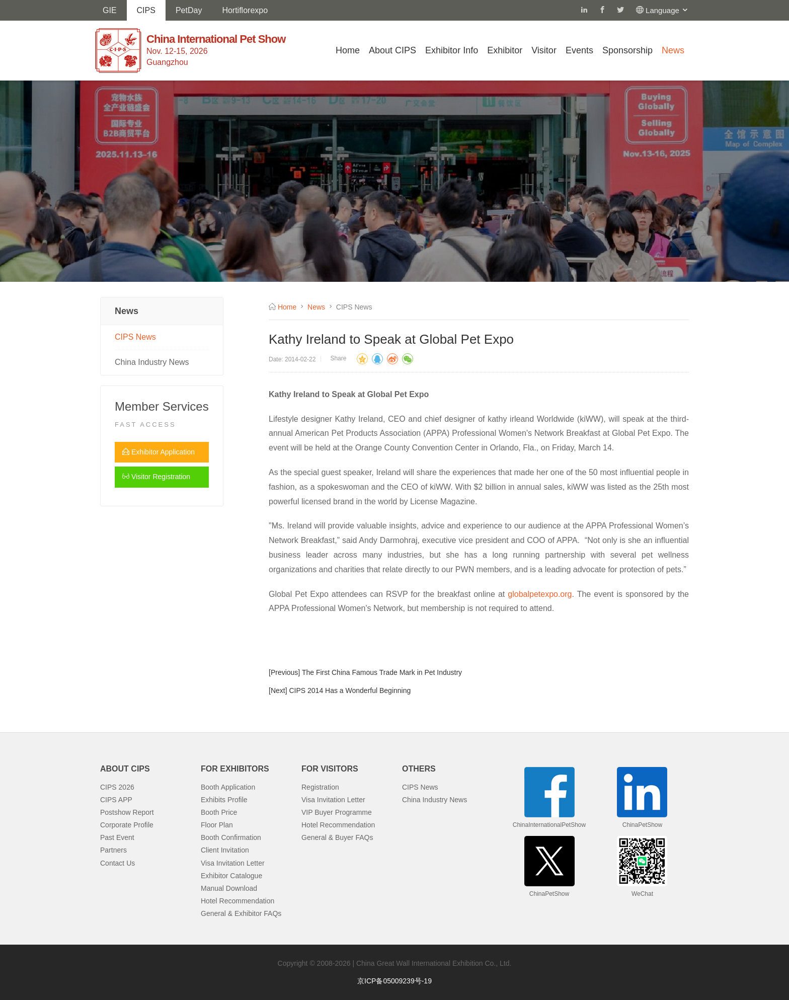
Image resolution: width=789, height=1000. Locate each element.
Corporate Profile (126, 825)
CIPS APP (116, 800)
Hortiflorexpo (245, 10)
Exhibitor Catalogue (231, 876)
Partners (113, 850)
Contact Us (117, 863)
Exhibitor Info (451, 50)
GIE (110, 10)
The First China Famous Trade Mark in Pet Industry (382, 672)
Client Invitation (225, 850)
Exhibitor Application (158, 452)
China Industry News (152, 362)
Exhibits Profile (224, 800)
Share (338, 358)
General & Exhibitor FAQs (241, 913)
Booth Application (228, 787)
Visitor (544, 50)
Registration (320, 787)
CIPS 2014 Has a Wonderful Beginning (350, 690)
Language (667, 10)
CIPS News (135, 337)
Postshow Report (127, 812)
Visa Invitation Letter (233, 863)
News (673, 50)
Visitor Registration (156, 477)
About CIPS (392, 50)
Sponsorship (627, 50)
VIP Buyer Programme (336, 812)
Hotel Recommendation (237, 901)
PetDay (189, 10)
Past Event (117, 837)
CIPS (146, 10)
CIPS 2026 (117, 787)
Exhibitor (504, 50)
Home (348, 50)
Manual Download (229, 888)
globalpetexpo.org (540, 594)
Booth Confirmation (231, 837)
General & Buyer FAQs (337, 837)
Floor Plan (217, 825)
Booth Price (219, 812)
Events (579, 50)
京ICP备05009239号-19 (394, 981)
